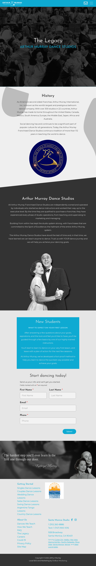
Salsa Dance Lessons (27, 501)
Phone (23, 415)
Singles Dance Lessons (28, 488)
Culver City (59, 540)
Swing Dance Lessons (28, 504)
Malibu (67, 540)
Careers (21, 536)
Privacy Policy (24, 543)
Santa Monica (58, 544)
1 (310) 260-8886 (56, 524)
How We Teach (24, 527)
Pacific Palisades (67, 542)
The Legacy (23, 533)
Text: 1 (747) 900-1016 (58, 528)
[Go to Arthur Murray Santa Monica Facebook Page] (72, 519)
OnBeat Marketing (59, 561)
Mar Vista (74, 540)
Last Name (55, 390)
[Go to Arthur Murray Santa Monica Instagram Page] (75, 519)
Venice (67, 544)
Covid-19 (21, 540)
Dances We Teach (26, 523)
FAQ (19, 530)
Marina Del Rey (54, 542)
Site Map (21, 546)
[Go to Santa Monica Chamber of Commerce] (63, 500)
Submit (69, 432)
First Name (26, 390)
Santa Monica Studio (59, 520)
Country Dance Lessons (29, 514)
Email (23, 402)
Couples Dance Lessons (29, 491)
